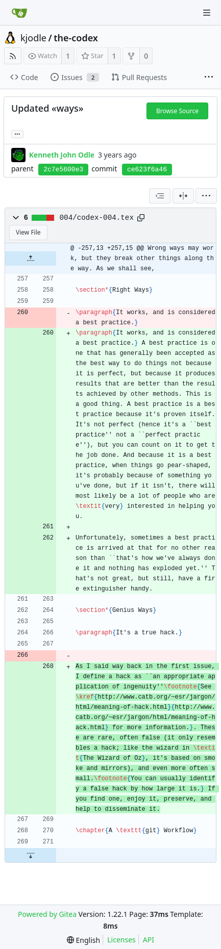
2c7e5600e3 (63, 169)
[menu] (206, 195)
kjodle (33, 38)
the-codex (76, 38)
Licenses (121, 939)
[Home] (19, 13)
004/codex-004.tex (97, 218)
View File (28, 232)
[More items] (209, 77)
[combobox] (159, 195)
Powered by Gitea (47, 914)
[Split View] (183, 195)
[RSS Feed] (12, 55)
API (148, 939)
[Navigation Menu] (207, 13)
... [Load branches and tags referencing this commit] (17, 133)
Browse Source (177, 111)
